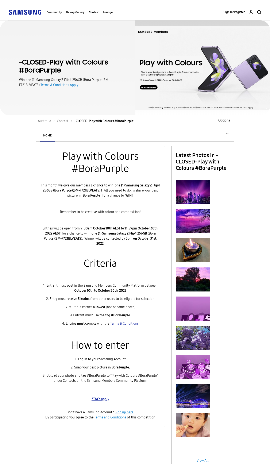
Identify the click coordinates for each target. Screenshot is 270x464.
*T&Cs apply (100, 399)
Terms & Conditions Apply (59, 85)
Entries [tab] (72, 135)
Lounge (108, 12)
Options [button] (224, 120)
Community (54, 12)
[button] (193, 192)
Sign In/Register (234, 12)
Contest (94, 12)
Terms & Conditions (124, 323)
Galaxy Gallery (75, 12)
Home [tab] (47, 135)
